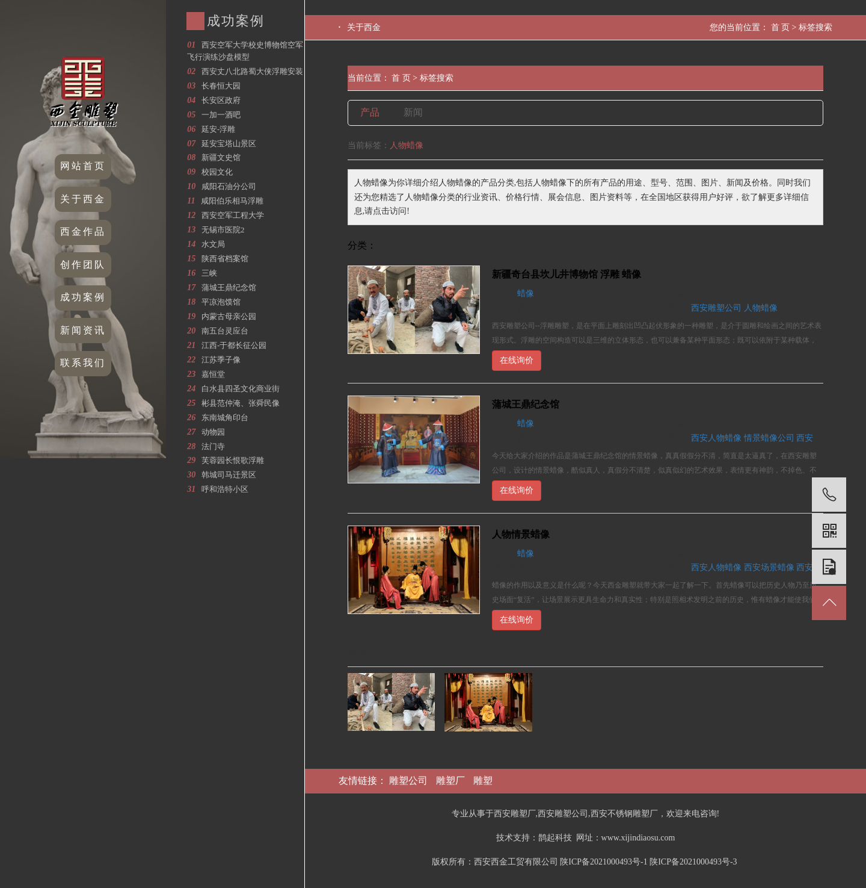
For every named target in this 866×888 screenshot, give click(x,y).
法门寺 (213, 446)
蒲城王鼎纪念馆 (228, 287)
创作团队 (83, 264)
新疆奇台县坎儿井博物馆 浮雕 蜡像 (566, 274)
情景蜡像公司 (769, 437)
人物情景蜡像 (521, 534)
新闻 (413, 112)
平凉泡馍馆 (221, 301)
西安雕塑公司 (716, 307)
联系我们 (83, 363)
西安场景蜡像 (769, 567)
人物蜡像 (761, 307)
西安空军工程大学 (232, 215)
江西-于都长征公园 (233, 345)
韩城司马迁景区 (228, 474)
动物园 (213, 431)
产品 (369, 112)
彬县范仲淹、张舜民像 (240, 403)
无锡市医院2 (223, 229)
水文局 (213, 244)
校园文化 (217, 171)
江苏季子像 (221, 359)
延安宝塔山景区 (228, 143)
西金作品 (83, 231)
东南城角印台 (224, 417)
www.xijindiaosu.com (638, 837)
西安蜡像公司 (821, 437)
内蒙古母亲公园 (228, 316)
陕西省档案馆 (224, 258)
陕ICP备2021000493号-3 (693, 861)
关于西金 (83, 199)
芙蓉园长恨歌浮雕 (232, 460)
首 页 (780, 27)
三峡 (209, 273)
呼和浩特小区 (224, 489)
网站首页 (83, 166)
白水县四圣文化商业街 (240, 388)
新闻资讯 (83, 330)
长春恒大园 (221, 85)
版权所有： (453, 861)
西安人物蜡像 (716, 437)
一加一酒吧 (221, 114)
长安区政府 (221, 100)
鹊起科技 (555, 837)
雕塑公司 (408, 780)
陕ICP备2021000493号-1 (603, 861)
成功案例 (83, 297)
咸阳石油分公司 (228, 186)
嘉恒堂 (213, 374)
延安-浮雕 (218, 129)
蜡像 (525, 293)
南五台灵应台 (224, 330)
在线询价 (516, 360)
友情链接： (364, 780)
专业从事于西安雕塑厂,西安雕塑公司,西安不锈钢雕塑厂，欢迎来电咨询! (586, 813)
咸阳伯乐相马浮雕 (232, 200)
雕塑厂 (450, 780)
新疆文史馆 (221, 157)
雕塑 (483, 780)
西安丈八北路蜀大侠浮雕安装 (252, 71)
